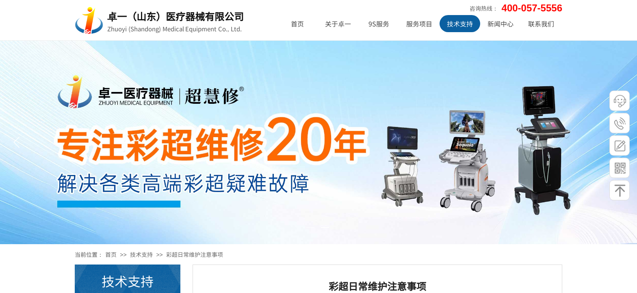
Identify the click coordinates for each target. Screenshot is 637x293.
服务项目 (419, 23)
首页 (111, 254)
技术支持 (141, 254)
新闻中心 (501, 23)
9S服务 (378, 23)
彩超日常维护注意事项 (194, 254)
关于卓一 (338, 23)
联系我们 (541, 23)
